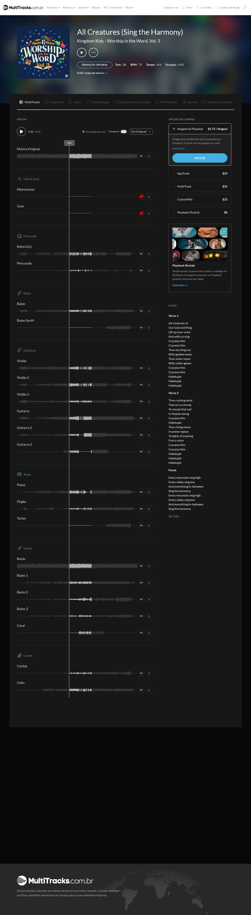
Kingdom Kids (90, 40)
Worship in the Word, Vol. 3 (133, 40)
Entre (186, 7)
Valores (96, 7)
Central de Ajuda (227, 7)
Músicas (69, 7)
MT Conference (113, 7)
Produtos (53, 7)
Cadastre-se (170, 7)
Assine (199, 158)
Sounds (83, 7)
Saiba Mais (178, 148)
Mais (129, 7)
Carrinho (203, 7)
